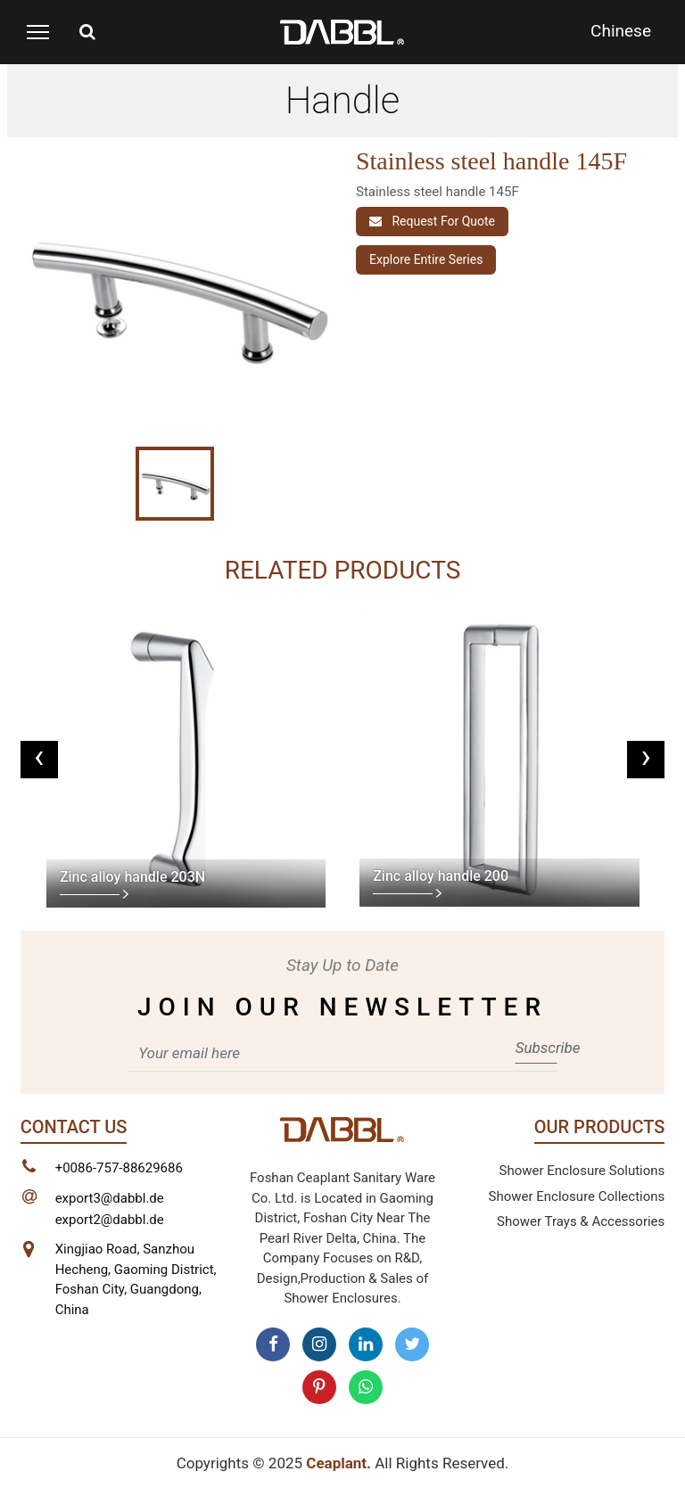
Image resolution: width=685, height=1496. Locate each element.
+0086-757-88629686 (119, 1168)
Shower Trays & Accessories (580, 1221)
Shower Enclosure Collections (577, 1196)
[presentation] (39, 759)
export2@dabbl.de (109, 1220)
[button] (44, 338)
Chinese (620, 31)
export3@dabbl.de (109, 1198)
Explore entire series (426, 259)
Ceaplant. (338, 1463)
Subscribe (536, 1047)
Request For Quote (432, 221)
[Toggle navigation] (38, 31)
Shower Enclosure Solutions (582, 1171)
